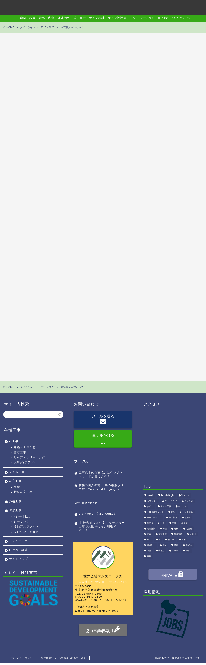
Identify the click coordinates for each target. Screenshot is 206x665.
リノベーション (20, 540)
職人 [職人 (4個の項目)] (165, 545)
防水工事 (15, 510)
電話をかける (103, 439)
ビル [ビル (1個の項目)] (173, 512)
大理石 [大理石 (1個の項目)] (189, 528)
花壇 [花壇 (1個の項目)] (176, 545)
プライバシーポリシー (22, 658)
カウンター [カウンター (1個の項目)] (152, 501)
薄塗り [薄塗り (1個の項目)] (161, 551)
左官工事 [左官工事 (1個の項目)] (162, 534)
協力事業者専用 (102, 630)
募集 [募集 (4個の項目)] (186, 523)
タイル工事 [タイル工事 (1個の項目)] (166, 506)
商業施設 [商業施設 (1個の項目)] (151, 528)
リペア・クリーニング (29, 457)
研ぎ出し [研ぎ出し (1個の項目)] (151, 545)
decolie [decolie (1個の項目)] (150, 495)
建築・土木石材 (25, 447)
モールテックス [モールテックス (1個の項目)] (154, 517)
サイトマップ (18, 558)
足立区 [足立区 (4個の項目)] (175, 551)
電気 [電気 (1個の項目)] (149, 556)
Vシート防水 (23, 516)
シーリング (21, 521)
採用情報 (156, 6)
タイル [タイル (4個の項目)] (150, 506)
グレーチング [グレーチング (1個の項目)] (171, 501)
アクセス (136, 6)
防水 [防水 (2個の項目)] (188, 551)
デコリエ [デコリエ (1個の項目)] (182, 506)
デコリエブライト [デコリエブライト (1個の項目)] (155, 512)
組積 (17, 487)
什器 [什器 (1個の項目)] (163, 523)
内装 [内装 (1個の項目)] (174, 523)
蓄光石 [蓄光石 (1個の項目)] (189, 545)
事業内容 (97, 6)
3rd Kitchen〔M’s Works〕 (98, 513)
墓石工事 (20, 452)
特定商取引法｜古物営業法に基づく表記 (63, 658)
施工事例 (117, 6)
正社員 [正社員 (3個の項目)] (193, 534)
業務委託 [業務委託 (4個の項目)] (178, 534)
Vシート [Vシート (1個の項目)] (185, 495)
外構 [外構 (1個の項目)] (176, 528)
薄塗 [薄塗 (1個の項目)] (149, 551)
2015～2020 (12, 46)
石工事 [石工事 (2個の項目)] (171, 540)
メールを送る (103, 420)
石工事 (13, 441)
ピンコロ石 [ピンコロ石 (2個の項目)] (187, 512)
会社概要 (78, 6)
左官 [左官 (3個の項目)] (149, 534)
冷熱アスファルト (26, 526)
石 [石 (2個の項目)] (159, 540)
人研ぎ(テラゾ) (24, 462)
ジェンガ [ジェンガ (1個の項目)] (189, 501)
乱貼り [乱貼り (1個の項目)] (150, 523)
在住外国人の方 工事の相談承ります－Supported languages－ (101, 487)
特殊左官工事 (23, 492)
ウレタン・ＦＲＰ (26, 531)
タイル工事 (17, 472)
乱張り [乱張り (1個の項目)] (188, 517)
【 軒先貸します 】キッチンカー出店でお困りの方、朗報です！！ (102, 526)
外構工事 (15, 501)
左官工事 (15, 480)
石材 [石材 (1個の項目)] (184, 540)
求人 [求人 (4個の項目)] (149, 540)
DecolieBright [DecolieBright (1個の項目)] (167, 495)
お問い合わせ (179, 6)
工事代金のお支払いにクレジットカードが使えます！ (101, 474)
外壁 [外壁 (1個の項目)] (165, 528)
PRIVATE (172, 575)
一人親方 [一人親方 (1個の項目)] (173, 517)
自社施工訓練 (18, 549)
